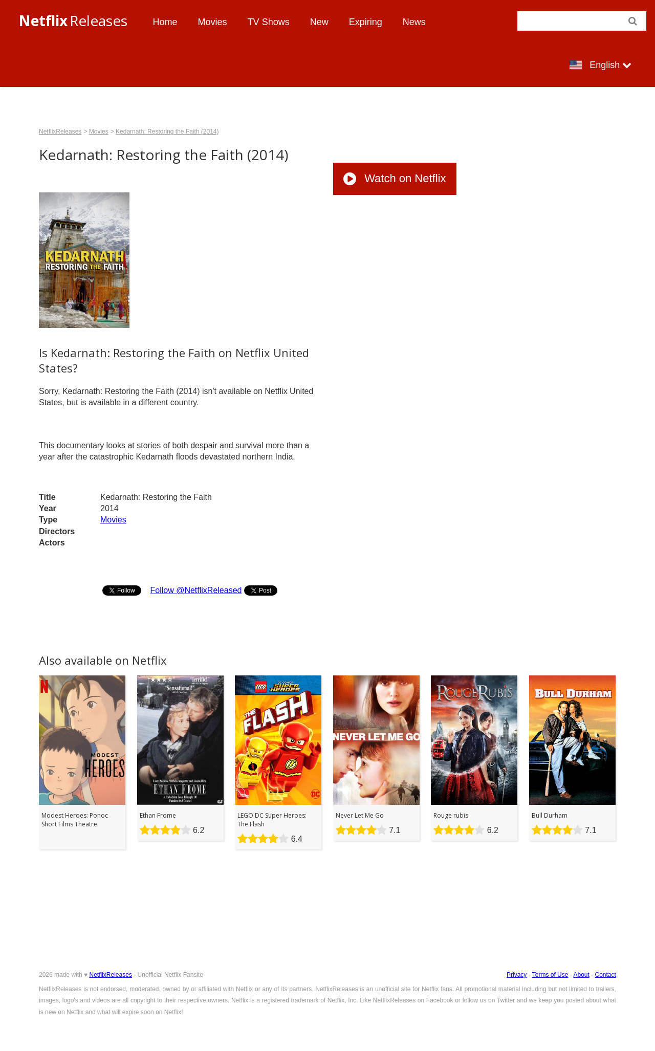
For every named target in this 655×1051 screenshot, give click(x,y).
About (581, 974)
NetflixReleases (60, 131)
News (414, 22)
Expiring (365, 22)
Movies (212, 22)
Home (165, 22)
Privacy (517, 974)
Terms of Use (550, 974)
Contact (605, 974)
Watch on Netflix (394, 178)
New (319, 22)
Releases (72, 20)
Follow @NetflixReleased (196, 590)
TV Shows (269, 22)
